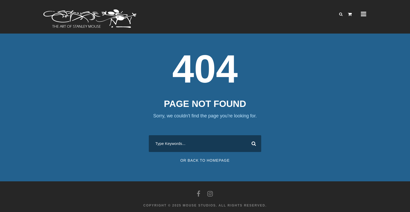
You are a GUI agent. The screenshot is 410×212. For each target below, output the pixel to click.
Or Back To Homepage (205, 160)
